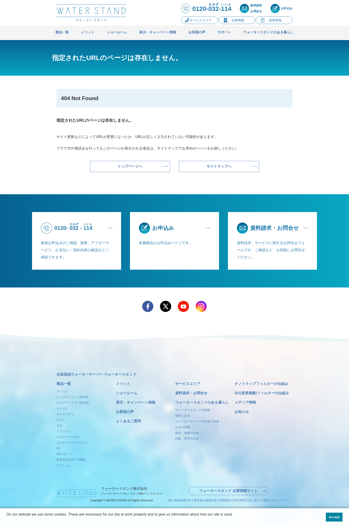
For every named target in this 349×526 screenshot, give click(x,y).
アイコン (62, 391)
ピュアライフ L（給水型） (74, 397)
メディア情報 (245, 402)
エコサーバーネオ (68, 437)
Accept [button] (334, 517)
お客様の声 (125, 412)
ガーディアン (65, 414)
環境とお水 (182, 415)
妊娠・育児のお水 (187, 438)
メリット (123, 384)
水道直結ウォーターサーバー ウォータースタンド (96, 374)
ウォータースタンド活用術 (192, 410)
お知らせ (242, 412)
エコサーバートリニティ (73, 442)
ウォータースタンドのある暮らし (202, 402)
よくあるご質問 (128, 421)
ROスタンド (65, 454)
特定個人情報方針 (205, 500)
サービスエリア (187, 384)
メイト (61, 419)
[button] (7, 520)
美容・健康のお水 (187, 433)
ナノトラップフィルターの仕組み (261, 384)
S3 (58, 448)
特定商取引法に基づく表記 (251, 500)
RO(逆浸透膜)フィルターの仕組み (262, 393)
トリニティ (64, 431)
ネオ (59, 425)
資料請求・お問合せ (191, 393)
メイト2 (62, 408)
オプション (64, 465)
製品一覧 (64, 384)
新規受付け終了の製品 (71, 459)
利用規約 (225, 500)
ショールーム (127, 393)
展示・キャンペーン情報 (135, 402)
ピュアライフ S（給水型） (74, 402)
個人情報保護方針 (180, 500)
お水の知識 (182, 427)
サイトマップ (280, 500)
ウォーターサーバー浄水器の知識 (197, 421)
